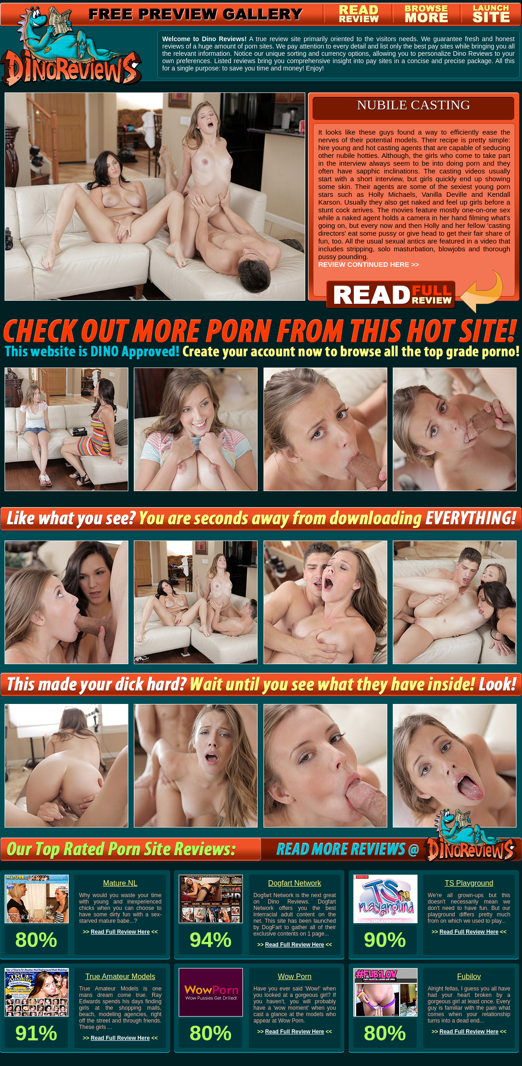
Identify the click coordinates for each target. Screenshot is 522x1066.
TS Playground (469, 883)
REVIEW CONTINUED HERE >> (368, 264)
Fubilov (469, 976)
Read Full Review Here (120, 932)
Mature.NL (120, 883)
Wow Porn (295, 976)
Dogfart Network (294, 883)
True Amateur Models (120, 976)
